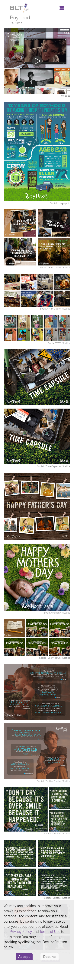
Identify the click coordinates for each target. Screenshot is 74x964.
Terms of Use (50, 932)
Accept (24, 957)
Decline (49, 957)
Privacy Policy (21, 932)
